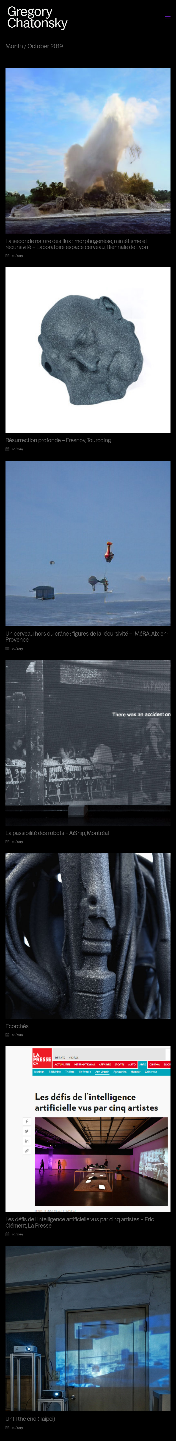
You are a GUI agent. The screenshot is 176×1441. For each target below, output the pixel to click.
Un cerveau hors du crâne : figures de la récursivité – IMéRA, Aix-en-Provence (87, 637)
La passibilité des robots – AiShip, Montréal (57, 833)
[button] (167, 18)
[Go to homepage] (39, 18)
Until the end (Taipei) (30, 1419)
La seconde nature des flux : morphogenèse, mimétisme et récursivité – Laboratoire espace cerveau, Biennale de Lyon (77, 244)
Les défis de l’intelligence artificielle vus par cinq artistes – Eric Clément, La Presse (80, 1223)
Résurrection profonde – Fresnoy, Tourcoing (58, 440)
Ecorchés (17, 1026)
